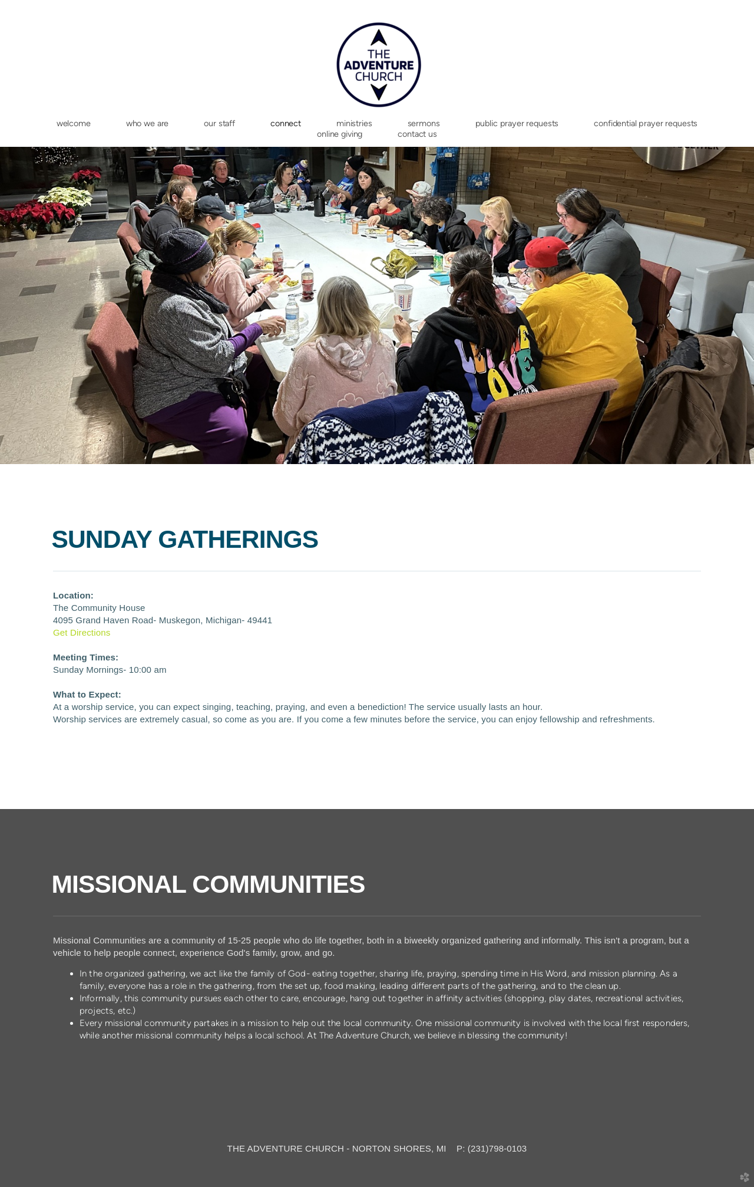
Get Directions (81, 632)
